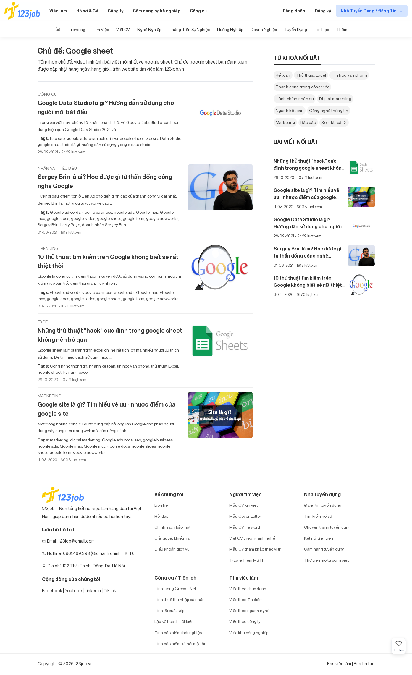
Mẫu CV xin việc (243, 505)
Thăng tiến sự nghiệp (189, 29)
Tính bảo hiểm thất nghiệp (178, 632)
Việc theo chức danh (247, 588)
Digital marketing (335, 98)
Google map (146, 212)
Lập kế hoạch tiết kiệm (174, 621)
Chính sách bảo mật (172, 527)
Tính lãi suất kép (169, 610)
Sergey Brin (48, 224)
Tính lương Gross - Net (175, 588)
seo (137, 440)
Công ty (115, 11)
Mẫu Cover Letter (245, 516)
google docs (57, 218)
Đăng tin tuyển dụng (322, 505)
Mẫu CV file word (244, 527)
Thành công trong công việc (302, 87)
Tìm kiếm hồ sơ (318, 516)
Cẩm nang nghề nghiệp (156, 11)
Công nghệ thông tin (68, 366)
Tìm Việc (101, 29)
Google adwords (65, 212)
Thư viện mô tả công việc (326, 560)
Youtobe (73, 590)
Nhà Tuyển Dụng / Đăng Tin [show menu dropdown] (369, 11)
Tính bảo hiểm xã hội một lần (180, 643)
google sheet (131, 138)
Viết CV (123, 29)
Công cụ (198, 11)
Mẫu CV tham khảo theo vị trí (255, 549)
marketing (59, 440)
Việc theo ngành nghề (249, 610)
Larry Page (69, 224)
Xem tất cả (334, 122)
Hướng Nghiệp (230, 29)
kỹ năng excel (75, 372)
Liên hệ (161, 505)
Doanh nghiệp (264, 29)
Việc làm (58, 11)
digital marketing (84, 440)
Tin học (321, 29)
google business (96, 212)
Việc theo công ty (245, 621)
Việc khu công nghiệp (248, 632)
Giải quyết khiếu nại (172, 538)
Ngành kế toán (290, 110)
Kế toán (283, 75)
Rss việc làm (339, 664)
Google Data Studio (163, 138)
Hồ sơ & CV (87, 11)
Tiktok (110, 590)
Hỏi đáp (161, 516)
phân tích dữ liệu (103, 138)
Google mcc (94, 446)
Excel (44, 322)
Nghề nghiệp (149, 29)
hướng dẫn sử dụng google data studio (116, 144)
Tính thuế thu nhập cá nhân (179, 599)
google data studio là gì (59, 144)
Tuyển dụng (295, 29)
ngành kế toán (101, 366)
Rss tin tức (364, 664)
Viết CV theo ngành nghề (252, 538)
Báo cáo (57, 138)
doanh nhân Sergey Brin (103, 224)
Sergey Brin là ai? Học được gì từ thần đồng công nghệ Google (105, 181)
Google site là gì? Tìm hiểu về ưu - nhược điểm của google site (106, 409)
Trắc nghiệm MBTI (246, 560)
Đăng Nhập (293, 11)
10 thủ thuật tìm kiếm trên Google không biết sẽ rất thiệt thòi (108, 261)
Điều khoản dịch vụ (172, 549)
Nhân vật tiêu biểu (57, 168)
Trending (76, 29)
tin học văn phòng (132, 366)
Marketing (50, 396)
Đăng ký (323, 11)
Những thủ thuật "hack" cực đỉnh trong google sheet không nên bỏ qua (110, 335)
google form (133, 218)
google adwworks (161, 218)
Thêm (343, 29)
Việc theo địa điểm (246, 599)
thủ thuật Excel (164, 366)
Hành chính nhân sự (295, 98)
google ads (76, 138)
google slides (82, 218)
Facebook (52, 590)
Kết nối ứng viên (318, 538)
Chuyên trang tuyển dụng (327, 527)
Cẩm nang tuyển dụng (324, 549)
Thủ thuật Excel (311, 75)
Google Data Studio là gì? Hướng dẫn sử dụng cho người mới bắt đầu (106, 107)
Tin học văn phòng (349, 75)
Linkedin (93, 590)
